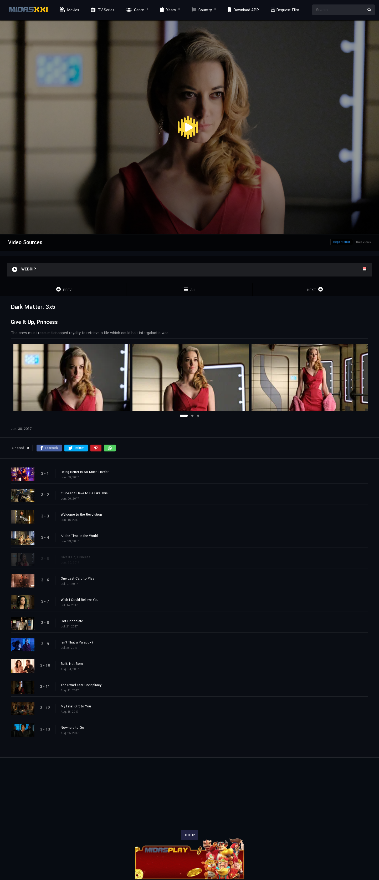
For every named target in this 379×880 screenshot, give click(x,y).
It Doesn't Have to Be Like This (84, 493)
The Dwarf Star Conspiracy (81, 685)
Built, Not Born (72, 663)
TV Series (102, 10)
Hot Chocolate (72, 621)
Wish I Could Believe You (80, 599)
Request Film (284, 10)
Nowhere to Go (72, 727)
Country (201, 10)
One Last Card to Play (77, 578)
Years (167, 10)
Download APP (242, 10)
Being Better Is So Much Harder (85, 472)
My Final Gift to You (76, 706)
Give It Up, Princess (75, 557)
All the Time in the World (79, 536)
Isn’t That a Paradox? (77, 642)
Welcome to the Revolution (81, 514)
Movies (68, 10)
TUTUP (190, 835)
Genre (134, 10)
